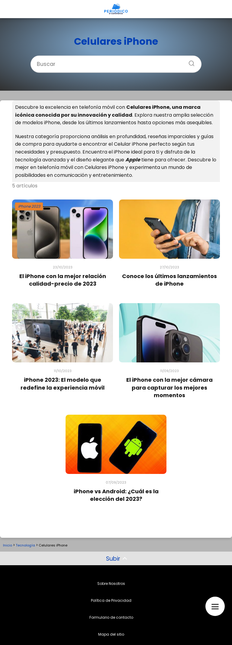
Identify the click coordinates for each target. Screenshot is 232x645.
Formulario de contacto (111, 617)
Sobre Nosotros (111, 583)
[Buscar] (189, 61)
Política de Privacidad (111, 600)
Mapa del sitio (111, 634)
